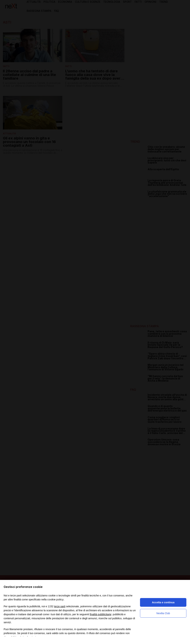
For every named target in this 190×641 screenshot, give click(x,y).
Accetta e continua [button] (163, 602)
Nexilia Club (163, 613)
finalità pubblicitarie (100, 614)
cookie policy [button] (55, 599)
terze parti (59, 606)
